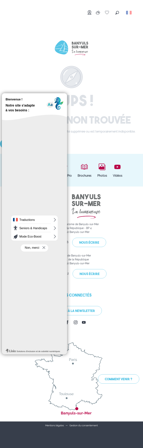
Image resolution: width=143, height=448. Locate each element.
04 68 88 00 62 (54, 274)
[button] (117, 12)
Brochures (84, 170)
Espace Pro (64, 170)
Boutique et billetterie (35, 170)
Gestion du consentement (83, 425)
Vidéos (117, 170)
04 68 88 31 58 (55, 243)
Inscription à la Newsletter (71, 311)
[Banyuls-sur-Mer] (71, 48)
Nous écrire (89, 243)
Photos (102, 170)
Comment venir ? (118, 379)
